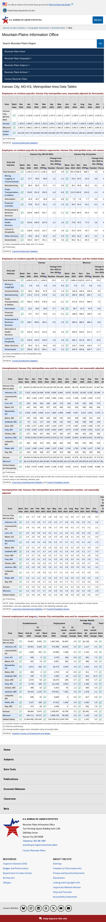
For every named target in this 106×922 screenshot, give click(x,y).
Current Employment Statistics (25, 143)
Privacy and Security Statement (69, 873)
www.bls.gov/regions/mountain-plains (40, 844)
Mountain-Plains (58, 27)
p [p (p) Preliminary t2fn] (45, 168)
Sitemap (57, 863)
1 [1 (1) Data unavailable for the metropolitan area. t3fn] (13, 287)
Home (7, 749)
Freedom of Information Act (67, 868)
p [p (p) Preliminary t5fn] (96, 512)
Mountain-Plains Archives (16, 72)
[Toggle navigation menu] (98, 20)
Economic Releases (14, 789)
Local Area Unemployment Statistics (27, 482)
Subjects (9, 759)
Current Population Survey (58, 482)
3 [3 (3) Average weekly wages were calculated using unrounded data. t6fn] (90, 624)
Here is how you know (59, 4)
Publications (11, 779)
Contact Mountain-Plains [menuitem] (15, 79)
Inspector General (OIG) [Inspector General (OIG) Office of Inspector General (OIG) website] (15, 863)
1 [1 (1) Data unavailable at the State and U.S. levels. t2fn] (17, 181)
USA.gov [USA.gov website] (7, 882)
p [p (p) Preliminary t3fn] (45, 276)
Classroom (10, 798)
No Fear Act (9, 877)
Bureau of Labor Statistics (14, 27)
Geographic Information (38, 27)
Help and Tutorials (62, 891)
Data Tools (10, 769)
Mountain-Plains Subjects (16, 65)
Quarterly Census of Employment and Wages (31, 733)
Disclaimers (59, 877)
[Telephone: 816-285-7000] (41, 841)
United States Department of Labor (19, 10)
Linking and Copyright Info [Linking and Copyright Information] (66, 882)
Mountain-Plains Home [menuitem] (14, 51)
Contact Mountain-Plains (34, 850)
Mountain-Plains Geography (17, 58)
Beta (6, 808)
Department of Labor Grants (17, 873)
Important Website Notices (67, 887)
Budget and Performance (15, 868)
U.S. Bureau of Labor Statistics (25, 19)
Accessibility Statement (65, 896)
